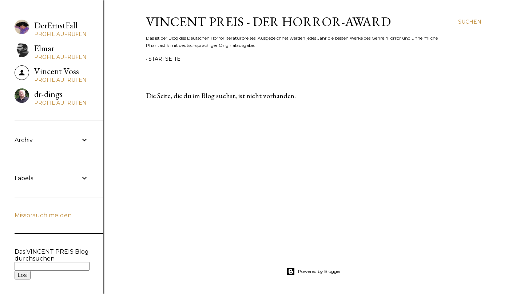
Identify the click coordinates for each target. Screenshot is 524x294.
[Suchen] (469, 22)
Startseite (164, 59)
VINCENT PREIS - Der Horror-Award (268, 21)
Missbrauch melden (43, 215)
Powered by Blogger (313, 271)
